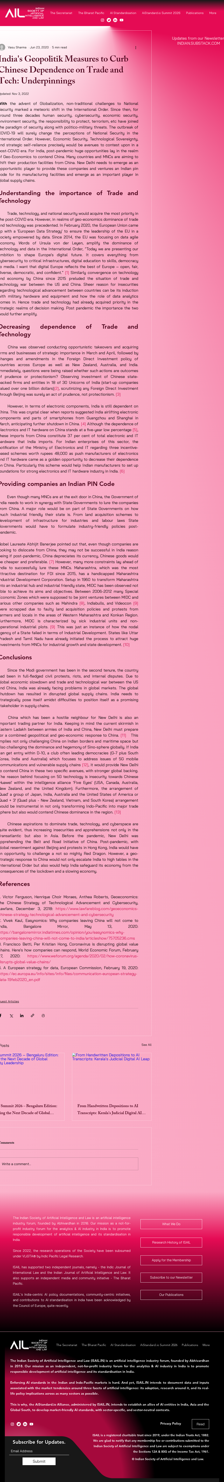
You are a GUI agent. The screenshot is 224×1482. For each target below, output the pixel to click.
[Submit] (39, 1461)
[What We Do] (171, 1224)
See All (147, 1045)
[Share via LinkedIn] (22, 1015)
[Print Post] (43, 1015)
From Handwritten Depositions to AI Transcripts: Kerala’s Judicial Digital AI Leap (109, 1110)
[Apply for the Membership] (171, 1260)
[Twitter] (109, 20)
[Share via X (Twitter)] (11, 1015)
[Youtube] (121, 20)
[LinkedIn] (115, 20)
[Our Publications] (171, 1295)
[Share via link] (32, 1015)
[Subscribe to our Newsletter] (171, 1278)
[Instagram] (102, 20)
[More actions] (135, 47)
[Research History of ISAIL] (171, 1242)
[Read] (200, 1424)
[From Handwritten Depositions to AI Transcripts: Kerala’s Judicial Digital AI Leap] (111, 1075)
